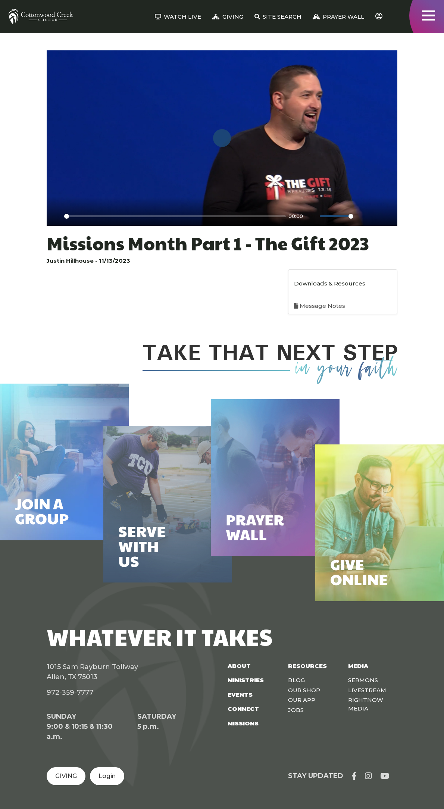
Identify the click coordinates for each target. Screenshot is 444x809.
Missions (243, 723)
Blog (296, 680)
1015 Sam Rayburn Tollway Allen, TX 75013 (92, 672)
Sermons (363, 680)
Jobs (296, 709)
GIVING (66, 776)
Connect (243, 708)
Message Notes (319, 305)
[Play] (56, 216)
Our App (301, 699)
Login (107, 776)
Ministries (246, 680)
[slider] (175, 216)
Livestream (367, 690)
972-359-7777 (70, 692)
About (239, 665)
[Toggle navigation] (428, 15)
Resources (307, 665)
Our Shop (304, 690)
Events (240, 694)
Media (358, 665)
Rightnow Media (365, 704)
